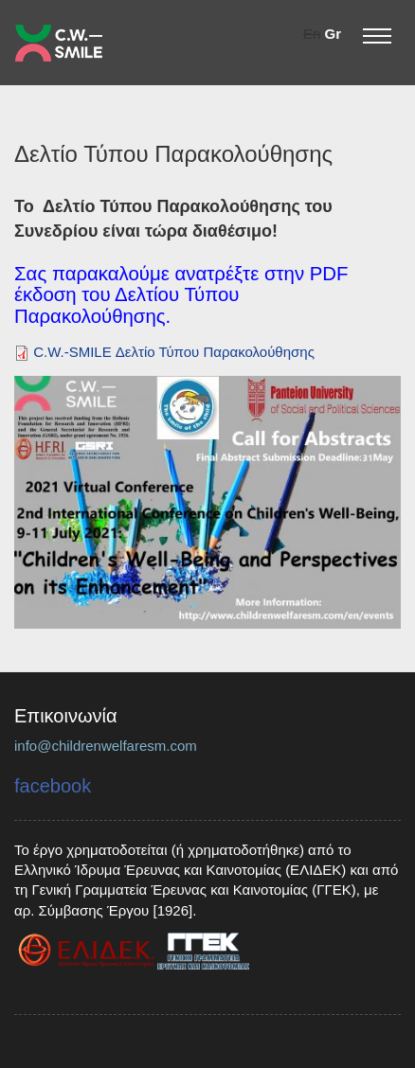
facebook (52, 785)
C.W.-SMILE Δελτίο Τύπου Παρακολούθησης (174, 352)
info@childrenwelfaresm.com (105, 746)
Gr (332, 34)
